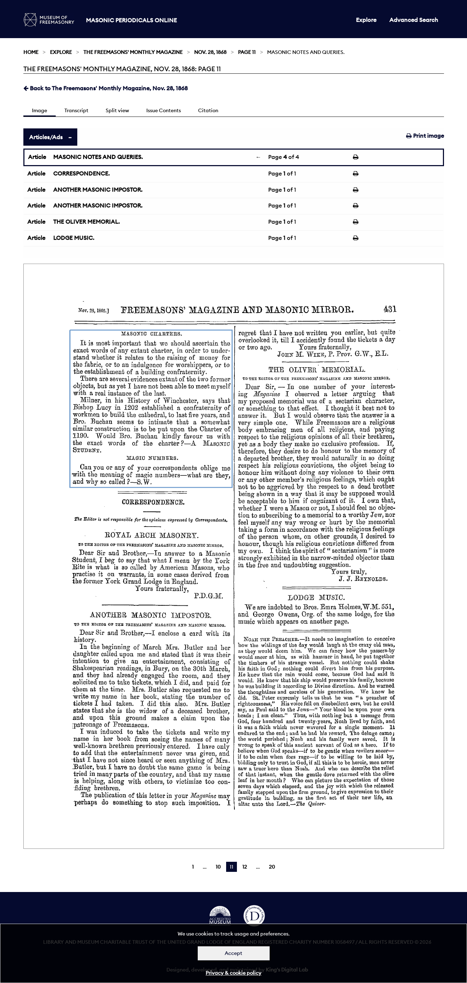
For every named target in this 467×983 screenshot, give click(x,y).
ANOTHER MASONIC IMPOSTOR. (97, 189)
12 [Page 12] (244, 867)
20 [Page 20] (272, 867)
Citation (208, 110)
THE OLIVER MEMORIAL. (86, 221)
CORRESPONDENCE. (81, 173)
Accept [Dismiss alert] (233, 953)
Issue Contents (163, 110)
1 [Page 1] (193, 867)
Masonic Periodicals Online (131, 20)
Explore (366, 19)
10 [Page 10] (218, 867)
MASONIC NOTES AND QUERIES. (98, 156)
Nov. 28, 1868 (210, 52)
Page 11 (247, 52)
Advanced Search (413, 19)
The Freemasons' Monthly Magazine (133, 52)
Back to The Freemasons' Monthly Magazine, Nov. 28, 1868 (105, 88)
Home (30, 52)
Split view (117, 110)
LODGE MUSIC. (73, 237)
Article (37, 156)
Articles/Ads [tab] (46, 137)
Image (39, 110)
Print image (425, 135)
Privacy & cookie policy (233, 973)
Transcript (76, 110)
